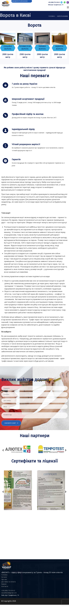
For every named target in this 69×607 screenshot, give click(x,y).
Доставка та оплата (8, 582)
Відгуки (3, 584)
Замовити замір (10, 423)
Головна (52, 16)
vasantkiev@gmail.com (9, 593)
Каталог (4, 577)
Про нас (4, 579)
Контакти (4, 586)
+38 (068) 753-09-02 (54, 2)
